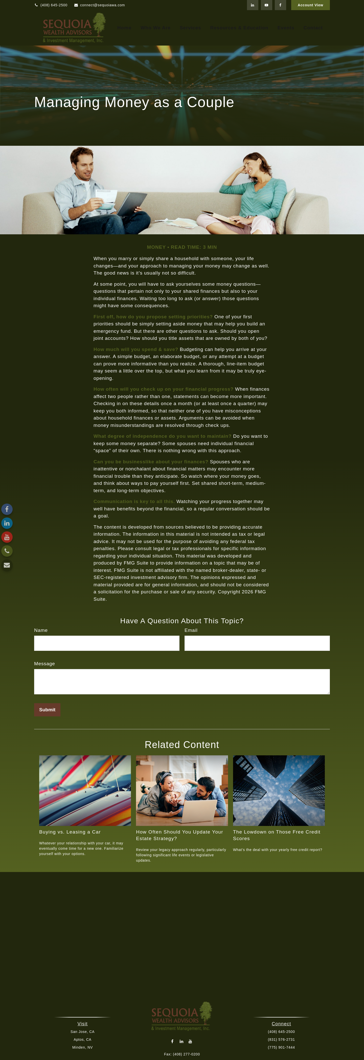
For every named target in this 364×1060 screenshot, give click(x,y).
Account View (310, 5)
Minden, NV (83, 1047)
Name (41, 630)
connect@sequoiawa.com (99, 5)
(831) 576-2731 (280, 1039)
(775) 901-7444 (280, 1047)
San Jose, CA (83, 1032)
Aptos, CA (83, 1039)
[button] (124, 28)
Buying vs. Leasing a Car (70, 832)
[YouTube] (266, 5)
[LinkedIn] (252, 5)
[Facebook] (280, 5)
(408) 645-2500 (50, 5)
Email (191, 630)
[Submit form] (47, 709)
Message (44, 663)
